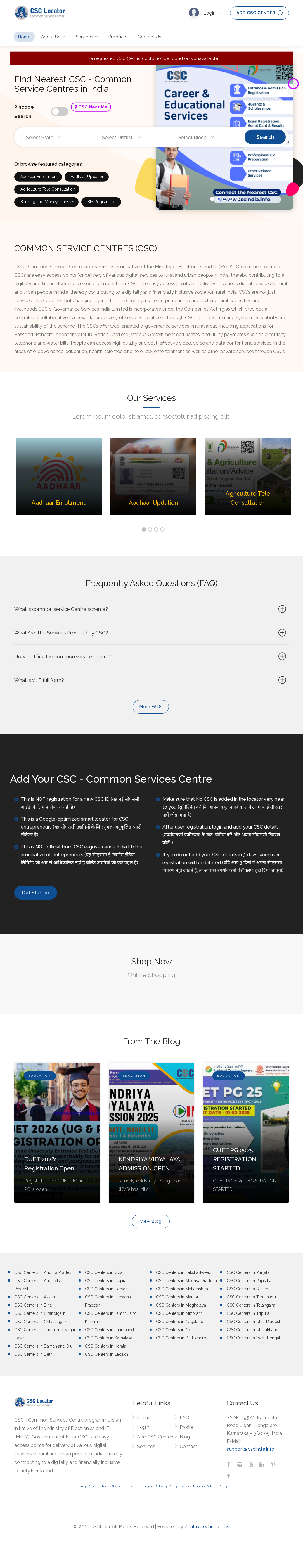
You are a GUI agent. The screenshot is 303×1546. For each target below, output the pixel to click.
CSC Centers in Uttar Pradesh (254, 1321)
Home (24, 36)
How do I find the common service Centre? (151, 656)
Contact (188, 1446)
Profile (186, 1427)
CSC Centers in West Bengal (253, 1338)
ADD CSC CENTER (259, 12)
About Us (50, 36)
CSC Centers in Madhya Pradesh (186, 1280)
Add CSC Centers (155, 1437)
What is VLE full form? (151, 680)
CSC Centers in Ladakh (106, 1354)
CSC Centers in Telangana (251, 1305)
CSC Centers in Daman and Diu (43, 1346)
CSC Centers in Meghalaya (181, 1305)
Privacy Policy (86, 1486)
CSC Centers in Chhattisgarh (40, 1321)
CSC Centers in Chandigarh (39, 1313)
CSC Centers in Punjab (248, 1272)
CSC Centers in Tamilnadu (251, 1297)
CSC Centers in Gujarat (106, 1280)
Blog (185, 1437)
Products (117, 36)
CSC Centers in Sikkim (247, 1288)
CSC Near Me (91, 107)
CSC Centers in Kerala (105, 1346)
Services (84, 36)
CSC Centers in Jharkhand (109, 1329)
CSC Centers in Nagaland (179, 1321)
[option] (58, 481)
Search (265, 137)
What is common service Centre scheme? (151, 609)
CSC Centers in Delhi (33, 1354)
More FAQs (150, 706)
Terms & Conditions (116, 1486)
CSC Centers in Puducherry (181, 1338)
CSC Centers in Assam (35, 1297)
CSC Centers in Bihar (33, 1305)
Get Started (35, 892)
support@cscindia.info (250, 1449)
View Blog (150, 1221)
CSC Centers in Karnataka (108, 1338)
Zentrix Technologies (206, 1526)
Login (210, 13)
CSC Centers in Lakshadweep (184, 1272)
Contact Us (149, 36)
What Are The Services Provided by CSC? (151, 633)
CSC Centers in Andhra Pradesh (44, 1272)
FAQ (184, 1417)
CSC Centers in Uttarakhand (252, 1329)
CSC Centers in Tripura (248, 1313)
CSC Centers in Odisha (177, 1329)
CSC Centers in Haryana (107, 1288)
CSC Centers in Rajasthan (250, 1280)
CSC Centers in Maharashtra (182, 1288)
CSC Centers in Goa (103, 1272)
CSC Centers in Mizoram (179, 1313)
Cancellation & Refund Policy (205, 1486)
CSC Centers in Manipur (178, 1297)
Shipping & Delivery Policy (157, 1486)
